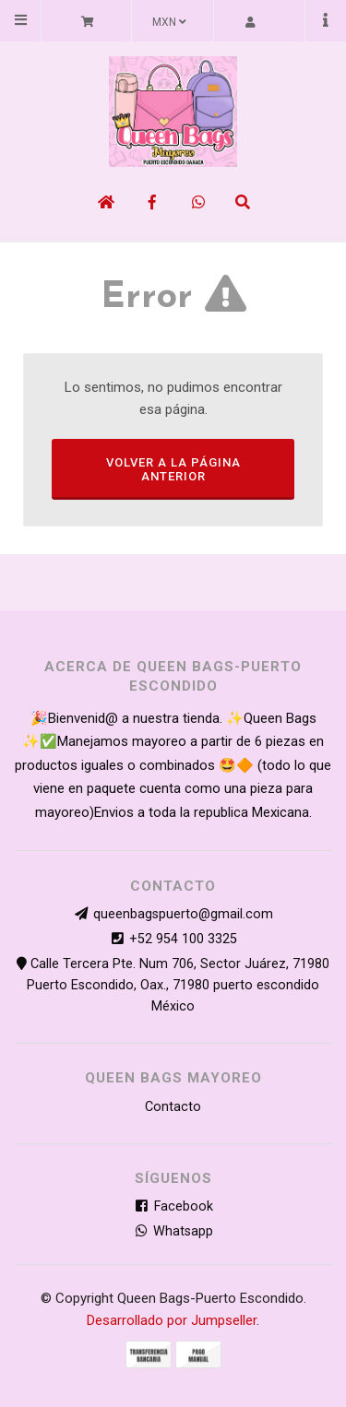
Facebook (173, 1206)
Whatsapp (173, 1231)
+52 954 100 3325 (183, 939)
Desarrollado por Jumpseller (172, 1320)
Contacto (173, 1107)
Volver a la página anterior (173, 469)
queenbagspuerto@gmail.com (183, 914)
